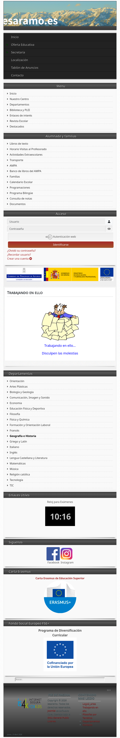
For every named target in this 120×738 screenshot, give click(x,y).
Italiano (14, 447)
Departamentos (19, 104)
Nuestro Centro (19, 99)
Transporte (16, 160)
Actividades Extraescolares (26, 154)
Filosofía (15, 414)
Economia (16, 403)
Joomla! (52, 710)
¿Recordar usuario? (19, 254)
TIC (12, 485)
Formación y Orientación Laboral (30, 425)
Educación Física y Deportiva (27, 408)
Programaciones (20, 187)
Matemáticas (17, 463)
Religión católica (20, 474)
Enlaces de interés (21, 115)
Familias (15, 176)
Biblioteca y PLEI (20, 110)
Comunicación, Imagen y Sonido (30, 397)
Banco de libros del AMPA (25, 171)
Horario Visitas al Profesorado (28, 149)
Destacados (17, 126)
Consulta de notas (21, 198)
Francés (14, 430)
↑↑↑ (109, 690)
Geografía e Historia (23, 436)
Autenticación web (61, 237)
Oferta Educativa (20, 45)
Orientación (17, 381)
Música (14, 469)
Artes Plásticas (18, 386)
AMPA (13, 165)
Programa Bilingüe (21, 193)
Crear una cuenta (19, 258)
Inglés (13, 452)
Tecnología (16, 480)
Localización (19, 60)
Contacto (17, 75)
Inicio (15, 37)
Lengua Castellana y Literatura (28, 458)
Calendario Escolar (21, 182)
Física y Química (19, 419)
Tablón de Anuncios (24, 68)
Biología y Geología (22, 392)
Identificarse (61, 244)
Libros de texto (19, 143)
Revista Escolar (19, 121)
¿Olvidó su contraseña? (21, 250)
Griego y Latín (18, 441)
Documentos (17, 204)
